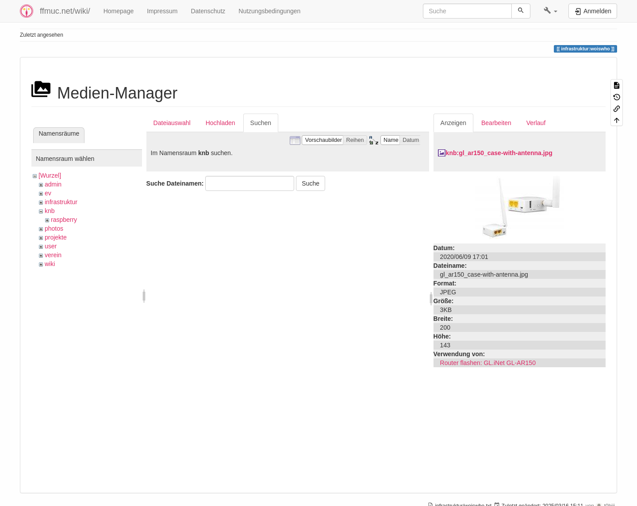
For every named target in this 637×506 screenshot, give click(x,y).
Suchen (260, 122)
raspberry (64, 219)
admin (53, 184)
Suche (310, 183)
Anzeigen (453, 122)
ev (48, 193)
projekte (56, 237)
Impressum (162, 11)
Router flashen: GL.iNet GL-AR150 (488, 362)
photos (54, 228)
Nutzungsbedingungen (269, 11)
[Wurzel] (49, 175)
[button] (550, 11)
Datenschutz (208, 11)
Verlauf (536, 122)
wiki (50, 263)
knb (50, 210)
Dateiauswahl (172, 122)
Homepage (119, 11)
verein (53, 255)
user (51, 246)
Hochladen (220, 122)
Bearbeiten (496, 122)
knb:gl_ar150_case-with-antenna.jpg (499, 152)
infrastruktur (61, 201)
